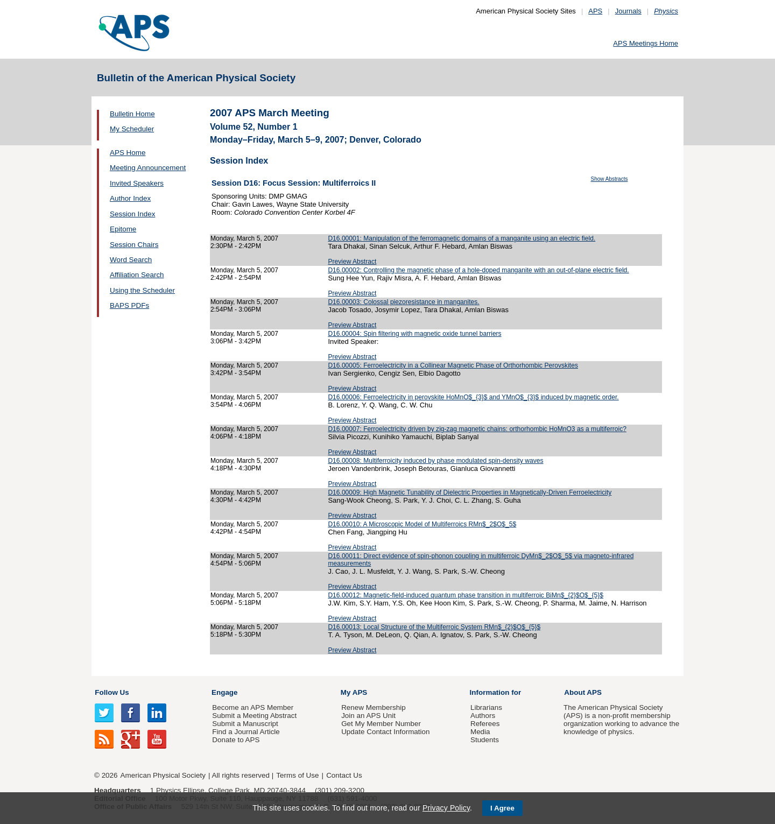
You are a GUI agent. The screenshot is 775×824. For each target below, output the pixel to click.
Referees (485, 724)
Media (480, 732)
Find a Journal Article (245, 732)
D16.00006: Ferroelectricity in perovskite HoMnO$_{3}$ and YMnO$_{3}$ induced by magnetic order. (473, 397)
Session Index (132, 214)
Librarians (486, 707)
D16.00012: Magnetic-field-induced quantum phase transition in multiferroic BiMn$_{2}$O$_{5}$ (465, 595)
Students (484, 740)
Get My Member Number (381, 724)
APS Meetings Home (645, 43)
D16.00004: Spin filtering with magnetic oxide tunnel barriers (414, 333)
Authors (482, 716)
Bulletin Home (132, 114)
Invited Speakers (137, 183)
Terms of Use (297, 775)
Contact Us (344, 775)
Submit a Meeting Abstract (254, 716)
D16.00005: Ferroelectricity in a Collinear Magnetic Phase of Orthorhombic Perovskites (453, 365)
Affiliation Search (137, 275)
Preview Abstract (352, 261)
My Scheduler (132, 129)
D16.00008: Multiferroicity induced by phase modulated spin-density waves (435, 460)
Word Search (131, 260)
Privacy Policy (446, 808)
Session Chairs (134, 245)
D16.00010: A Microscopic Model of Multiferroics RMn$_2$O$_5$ (422, 524)
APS (595, 11)
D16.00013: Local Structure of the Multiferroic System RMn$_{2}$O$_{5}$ (434, 627)
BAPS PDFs (129, 305)
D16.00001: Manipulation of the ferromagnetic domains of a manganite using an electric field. (461, 238)
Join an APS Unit (368, 716)
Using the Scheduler (142, 290)
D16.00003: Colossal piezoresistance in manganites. (403, 302)
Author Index (130, 198)
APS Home (127, 153)
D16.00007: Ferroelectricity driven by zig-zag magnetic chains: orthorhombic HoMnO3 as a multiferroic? (477, 429)
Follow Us (112, 692)
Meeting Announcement (148, 168)
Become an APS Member (252, 707)
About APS (583, 692)
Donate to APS (235, 740)
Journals (628, 11)
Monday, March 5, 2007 (244, 238)
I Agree (502, 808)
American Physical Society (163, 775)
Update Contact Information (385, 732)
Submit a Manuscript (245, 724)
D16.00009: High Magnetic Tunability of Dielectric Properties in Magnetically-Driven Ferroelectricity (469, 492)
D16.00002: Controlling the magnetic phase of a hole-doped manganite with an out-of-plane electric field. (478, 270)
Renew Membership (373, 707)
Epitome (123, 229)
